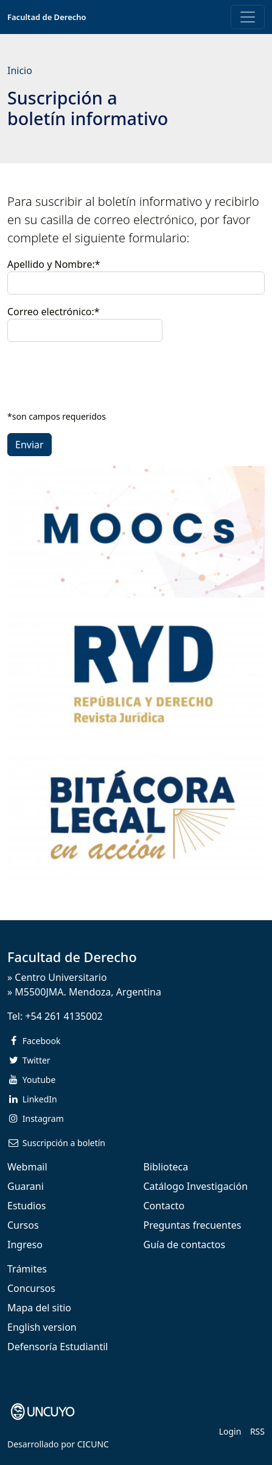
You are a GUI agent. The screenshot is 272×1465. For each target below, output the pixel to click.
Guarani (25, 1186)
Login (230, 1431)
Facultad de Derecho (46, 17)
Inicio (19, 70)
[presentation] (99, 375)
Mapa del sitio (39, 1307)
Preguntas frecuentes (193, 1225)
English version (42, 1327)
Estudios (26, 1205)
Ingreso (25, 1244)
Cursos (23, 1225)
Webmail (27, 1166)
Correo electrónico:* (84, 323)
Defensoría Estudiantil (57, 1346)
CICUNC (93, 1444)
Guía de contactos (185, 1244)
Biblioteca (166, 1166)
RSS (257, 1431)
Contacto (164, 1205)
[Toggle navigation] (248, 17)
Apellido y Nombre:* (53, 264)
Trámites (27, 1268)
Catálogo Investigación (196, 1186)
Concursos (31, 1288)
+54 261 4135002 (63, 1016)
